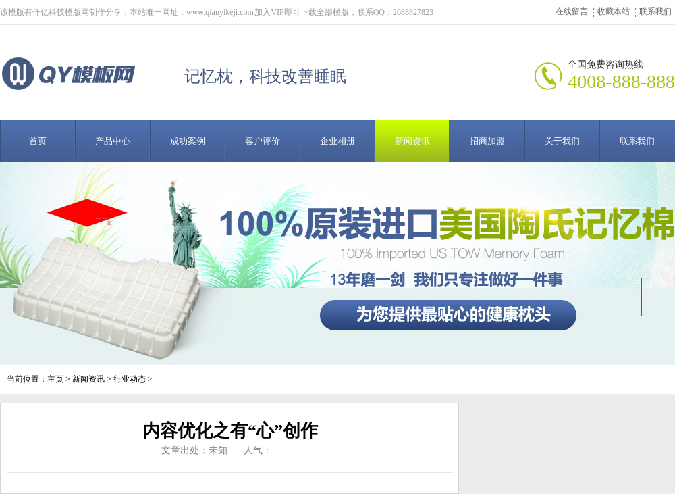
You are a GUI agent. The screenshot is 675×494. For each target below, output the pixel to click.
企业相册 (337, 141)
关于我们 (562, 141)
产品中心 (112, 141)
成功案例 (187, 141)
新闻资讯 (412, 141)
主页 (55, 379)
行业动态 (129, 379)
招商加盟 (487, 141)
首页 (38, 141)
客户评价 (262, 141)
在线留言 (572, 11)
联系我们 (655, 11)
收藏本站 (613, 11)
